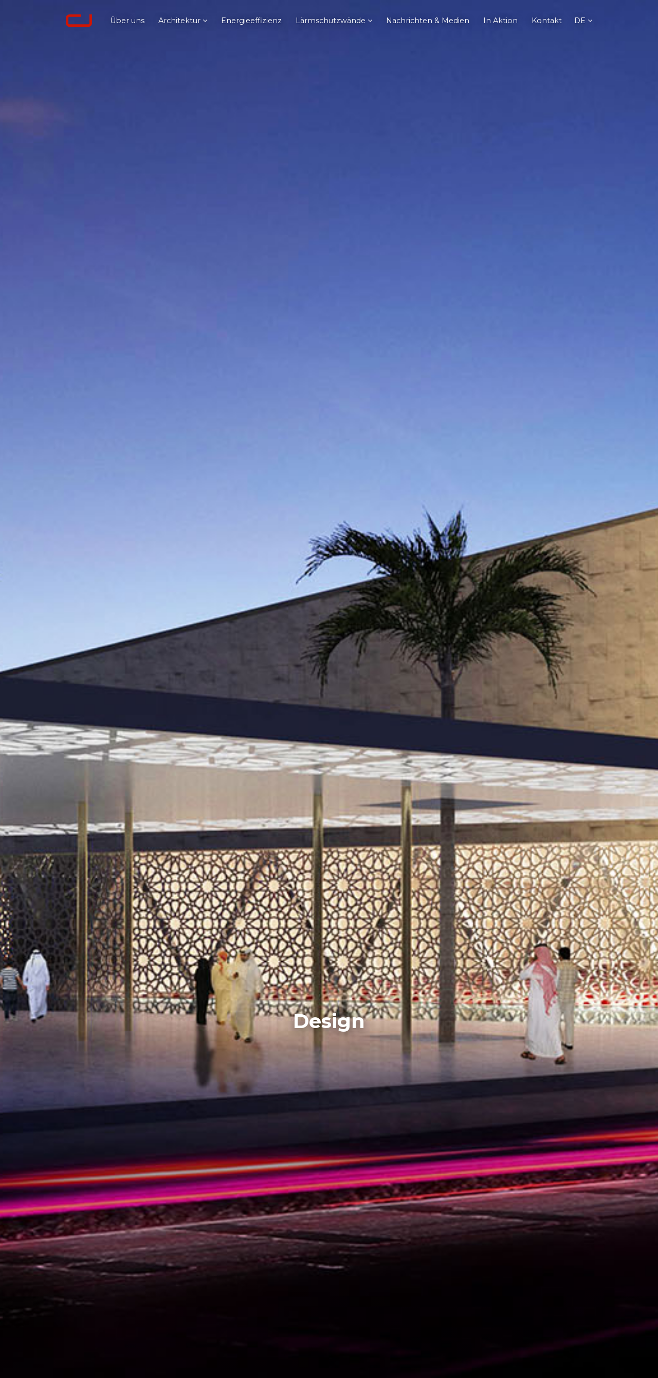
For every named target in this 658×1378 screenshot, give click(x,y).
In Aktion (500, 20)
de (580, 20)
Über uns (127, 20)
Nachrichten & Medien (427, 20)
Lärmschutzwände (330, 20)
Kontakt (547, 20)
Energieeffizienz (251, 20)
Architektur (179, 20)
